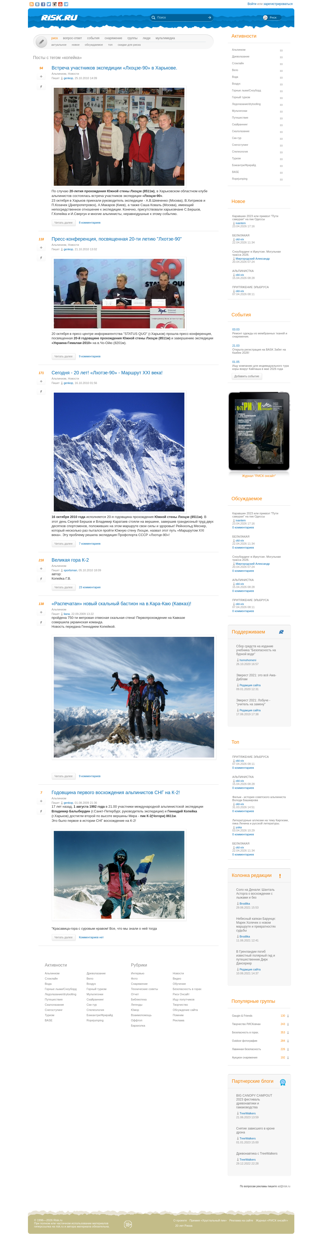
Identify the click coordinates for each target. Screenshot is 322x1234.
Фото (134, 978)
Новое (76, 44)
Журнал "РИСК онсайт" (259, 476)
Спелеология (95, 1009)
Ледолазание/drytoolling (61, 994)
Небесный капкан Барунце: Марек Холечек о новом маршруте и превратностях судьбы (256, 924)
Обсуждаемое (94, 44)
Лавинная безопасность (246, 1049)
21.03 (236, 345)
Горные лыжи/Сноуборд (61, 989)
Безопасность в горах (187, 989)
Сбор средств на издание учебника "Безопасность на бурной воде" (256, 650)
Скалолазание (54, 1004)
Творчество (180, 1004)
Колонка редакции (252, 875)
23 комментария (90, 587)
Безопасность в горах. (245, 1032)
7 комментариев (90, 543)
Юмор (135, 1009)
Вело (90, 978)
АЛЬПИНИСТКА (243, 270)
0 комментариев (243, 527)
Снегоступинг (54, 1009)
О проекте (180, 1220)
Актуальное (59, 44)
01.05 (236, 361)
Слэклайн (51, 978)
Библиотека (139, 999)
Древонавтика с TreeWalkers (257, 1153)
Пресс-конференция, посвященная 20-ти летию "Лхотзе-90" (117, 239)
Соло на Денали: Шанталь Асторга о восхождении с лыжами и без (255, 893)
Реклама (178, 1020)
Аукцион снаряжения (244, 1057)
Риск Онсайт (181, 994)
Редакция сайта (250, 685)
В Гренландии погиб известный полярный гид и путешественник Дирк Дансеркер (255, 957)
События (93, 38)
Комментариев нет (91, 937)
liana (67, 613)
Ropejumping (95, 1020)
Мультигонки (95, 994)
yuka (239, 827)
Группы (132, 38)
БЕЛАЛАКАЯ (241, 235)
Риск (54, 38)
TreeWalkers (248, 1113)
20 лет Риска (183, 1225)
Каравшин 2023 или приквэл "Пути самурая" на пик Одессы (255, 217)
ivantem (241, 223)
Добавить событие (247, 376)
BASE (48, 1020)
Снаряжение (113, 38)
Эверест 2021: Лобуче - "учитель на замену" (253, 702)
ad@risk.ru (284, 1186)
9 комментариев (90, 356)
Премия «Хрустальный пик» (208, 1220)
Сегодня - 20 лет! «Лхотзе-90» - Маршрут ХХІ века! (107, 372)
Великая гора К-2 (70, 560)
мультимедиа (165, 38)
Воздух (91, 983)
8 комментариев (90, 222)
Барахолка (138, 1025)
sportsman (70, 570)
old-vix (240, 239)
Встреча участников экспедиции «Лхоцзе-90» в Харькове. (114, 68)
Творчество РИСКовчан (246, 1024)
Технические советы (144, 989)
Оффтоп (136, 1020)
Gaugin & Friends (242, 1015)
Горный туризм (97, 989)
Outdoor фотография (244, 1040)
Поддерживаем (248, 632)
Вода (48, 983)
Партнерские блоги (259, 1081)
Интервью (137, 973)
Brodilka (245, 903)
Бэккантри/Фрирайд (100, 1015)
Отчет (135, 994)
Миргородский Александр (253, 258)
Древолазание (96, 973)
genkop (68, 78)
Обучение (179, 983)
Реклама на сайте (241, 1220)
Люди (146, 38)
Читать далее (64, 222)
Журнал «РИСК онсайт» (272, 1220)
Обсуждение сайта (185, 1009)
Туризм (49, 1015)
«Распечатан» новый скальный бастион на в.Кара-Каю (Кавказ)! (121, 603)
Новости (73, 73)
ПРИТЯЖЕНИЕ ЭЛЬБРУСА (250, 287)
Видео (177, 978)
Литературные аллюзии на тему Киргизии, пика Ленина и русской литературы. (260, 822)
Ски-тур (92, 1004)
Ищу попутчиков (184, 999)
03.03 (236, 329)
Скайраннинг (95, 999)
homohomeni (248, 660)
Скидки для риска (129, 44)
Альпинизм (59, 73)
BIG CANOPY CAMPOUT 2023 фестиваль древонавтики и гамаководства (254, 1101)
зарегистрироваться (278, 4)
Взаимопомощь (141, 1015)
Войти (252, 4)
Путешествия (54, 999)
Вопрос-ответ (72, 38)
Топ (110, 44)
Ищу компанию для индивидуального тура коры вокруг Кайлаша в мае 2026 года (260, 367)
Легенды (137, 1004)
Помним (178, 1015)
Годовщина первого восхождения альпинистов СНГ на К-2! (116, 792)
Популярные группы (253, 1001)
